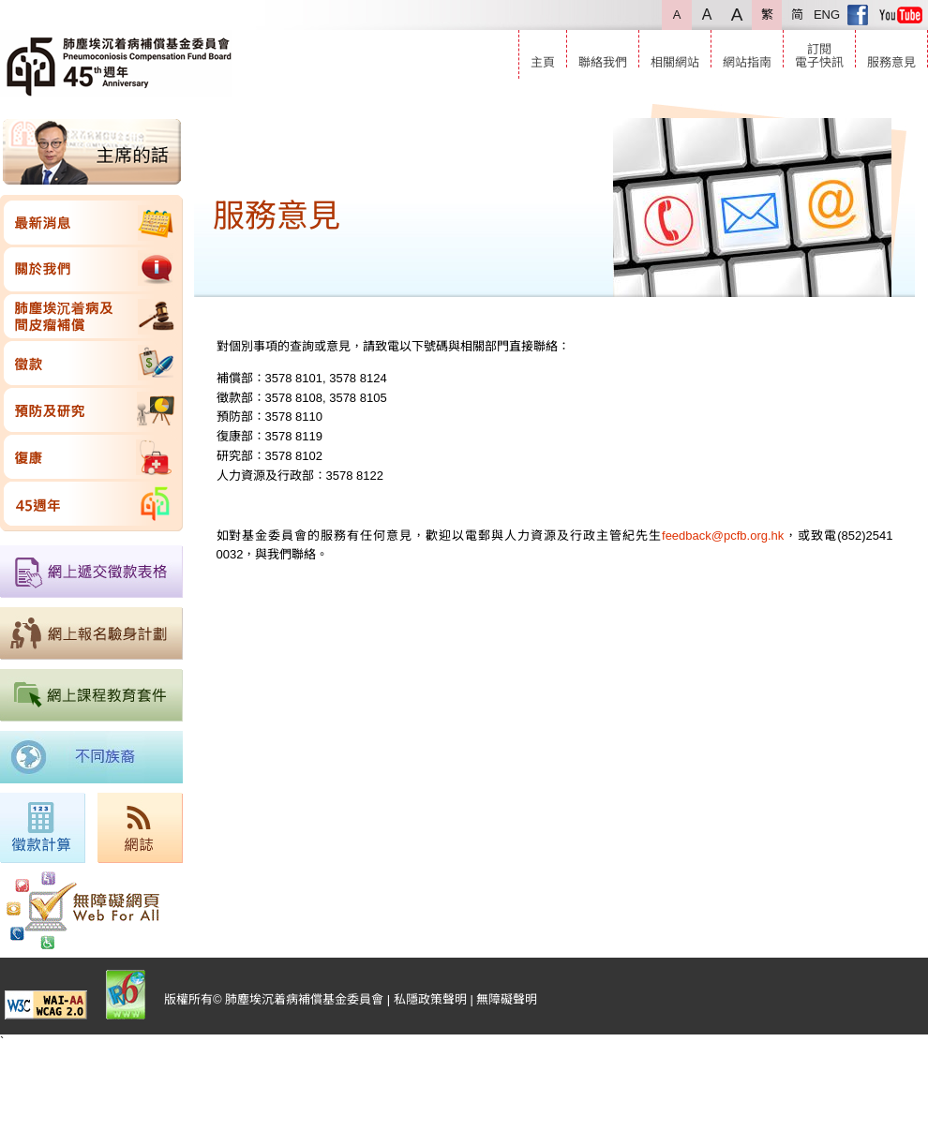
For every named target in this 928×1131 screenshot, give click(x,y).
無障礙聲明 (506, 999)
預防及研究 (91, 410)
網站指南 (747, 62)
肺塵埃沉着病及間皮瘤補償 (91, 316)
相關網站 (675, 62)
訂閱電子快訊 (819, 55)
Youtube (900, 15)
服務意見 (891, 62)
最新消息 (91, 223)
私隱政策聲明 (430, 999)
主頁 (543, 62)
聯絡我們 (602, 62)
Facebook (857, 15)
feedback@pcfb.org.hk (723, 535)
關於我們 (91, 269)
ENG (827, 14)
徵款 (91, 363)
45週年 (91, 504)
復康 (91, 457)
